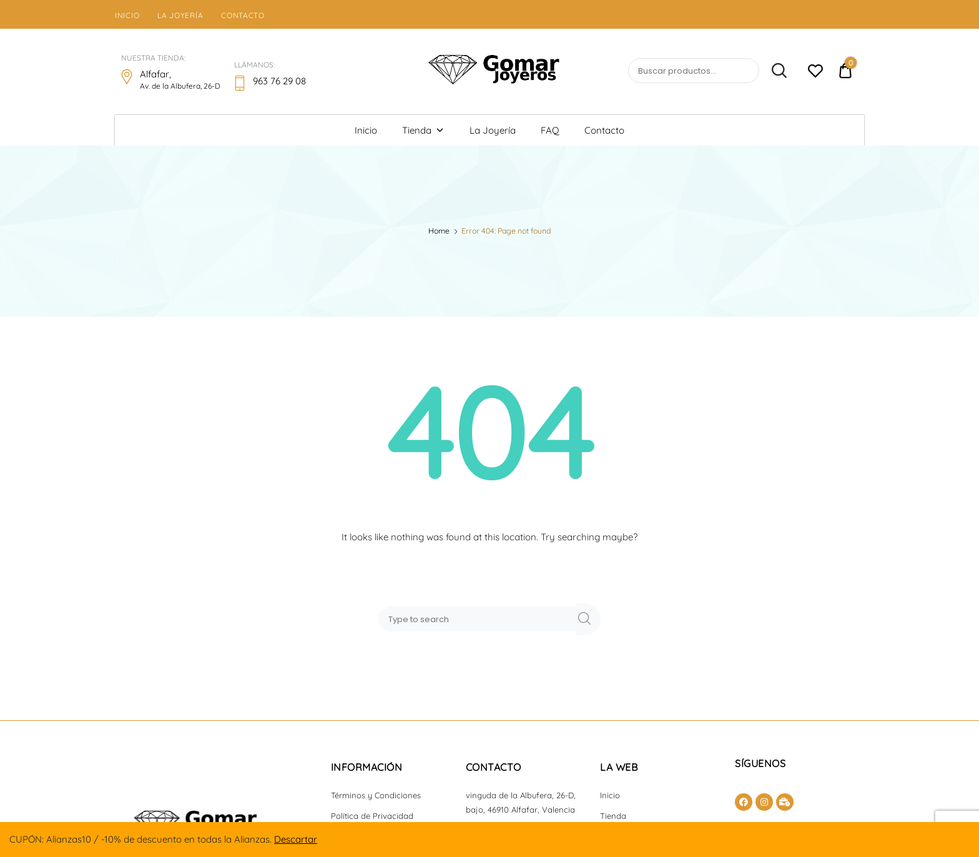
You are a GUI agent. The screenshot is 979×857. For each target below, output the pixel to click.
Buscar (774, 71)
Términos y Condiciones (376, 795)
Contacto (243, 15)
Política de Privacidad (372, 816)
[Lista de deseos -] (815, 73)
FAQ (550, 130)
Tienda (423, 130)
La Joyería (180, 15)
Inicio (127, 15)
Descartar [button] (295, 839)
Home (439, 230)
